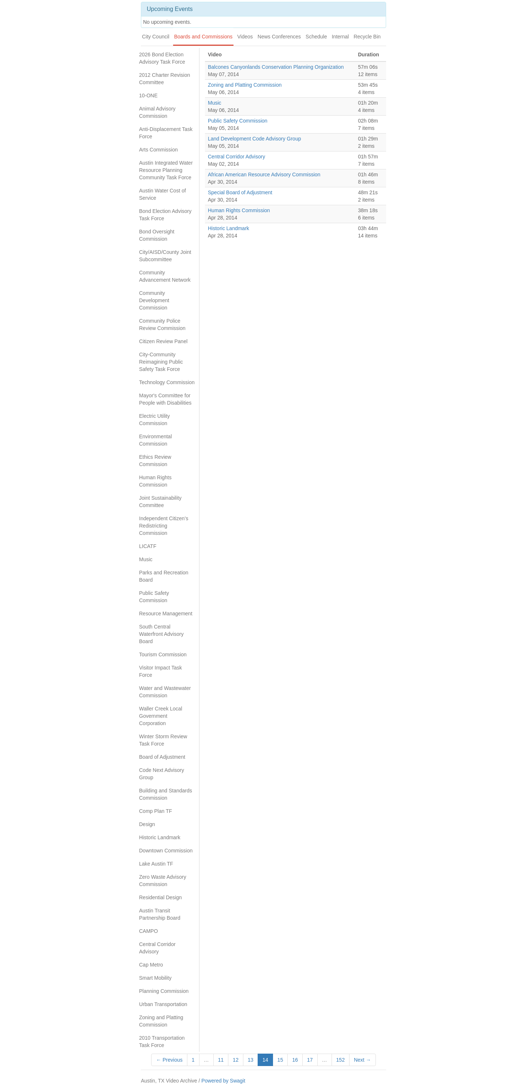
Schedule (316, 37)
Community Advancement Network (165, 276)
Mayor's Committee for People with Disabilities (165, 399)
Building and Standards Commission (165, 794)
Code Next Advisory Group (161, 773)
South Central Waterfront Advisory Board (161, 634)
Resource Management (166, 613)
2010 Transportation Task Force (162, 1041)
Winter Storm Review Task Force (163, 740)
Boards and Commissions (203, 37)
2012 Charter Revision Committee (164, 78)
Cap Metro (151, 965)
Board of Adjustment (162, 757)
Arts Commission (158, 150)
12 (236, 1060)
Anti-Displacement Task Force (166, 132)
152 (340, 1060)
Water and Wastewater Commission (165, 691)
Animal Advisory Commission (157, 112)
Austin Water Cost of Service (162, 194)
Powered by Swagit (223, 1081)
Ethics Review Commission (155, 460)
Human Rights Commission (155, 481)
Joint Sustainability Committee (160, 501)
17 (310, 1060)
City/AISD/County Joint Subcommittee (165, 255)
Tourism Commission (163, 654)
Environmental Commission (155, 440)
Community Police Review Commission (162, 324)
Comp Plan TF (155, 811)
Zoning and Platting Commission (161, 1021)
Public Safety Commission (154, 596)
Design (147, 824)
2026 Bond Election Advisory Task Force (162, 58)
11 (221, 1060)
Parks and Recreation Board (163, 576)
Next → (362, 1060)
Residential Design (160, 897)
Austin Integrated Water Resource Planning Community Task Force (166, 170)
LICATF (147, 546)
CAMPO (148, 931)
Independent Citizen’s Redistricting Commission (163, 525)
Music (146, 559)
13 (251, 1060)
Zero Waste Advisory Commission (162, 880)
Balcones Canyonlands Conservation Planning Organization (276, 67)
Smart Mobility (155, 978)
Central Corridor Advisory (157, 947)
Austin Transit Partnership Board (159, 914)
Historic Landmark (159, 837)
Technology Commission (167, 382)
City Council (155, 37)
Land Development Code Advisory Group (254, 139)
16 (295, 1060)
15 (280, 1060)
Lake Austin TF (156, 864)
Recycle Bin (367, 37)
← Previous (169, 1060)
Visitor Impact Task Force (160, 671)
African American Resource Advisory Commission (264, 174)
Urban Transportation (163, 1004)
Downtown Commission (166, 850)
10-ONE (148, 95)
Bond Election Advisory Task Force (165, 214)
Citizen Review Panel (163, 341)
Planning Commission (163, 991)
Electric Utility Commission (154, 419)
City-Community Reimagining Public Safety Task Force (161, 362)
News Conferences (279, 37)
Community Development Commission (154, 300)
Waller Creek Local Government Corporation (160, 716)
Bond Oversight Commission (157, 235)
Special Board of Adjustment (240, 192)
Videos (245, 37)
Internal (340, 37)
